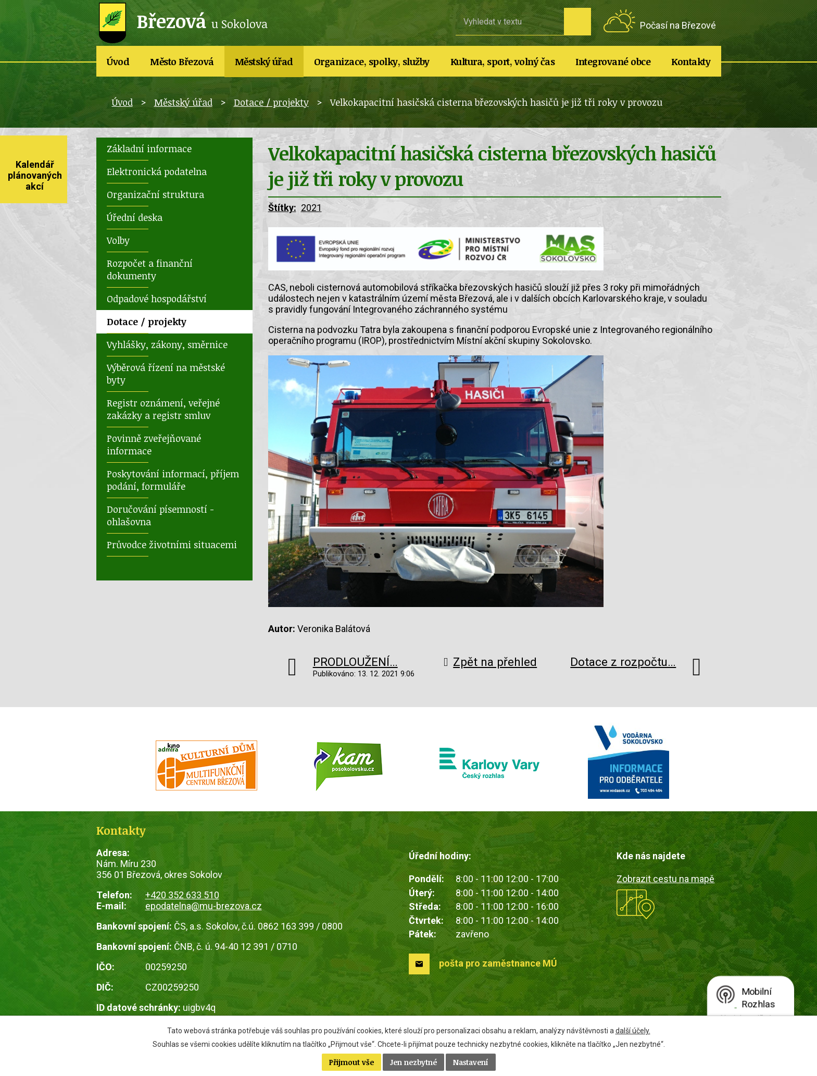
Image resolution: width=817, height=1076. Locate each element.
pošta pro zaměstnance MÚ (498, 963)
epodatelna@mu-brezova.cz (203, 905)
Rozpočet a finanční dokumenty (150, 269)
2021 (311, 207)
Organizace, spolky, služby (372, 61)
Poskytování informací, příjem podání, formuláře (173, 479)
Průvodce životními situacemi (172, 544)
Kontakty (690, 61)
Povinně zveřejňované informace (154, 444)
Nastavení (470, 1062)
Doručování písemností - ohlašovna (160, 515)
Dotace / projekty (271, 102)
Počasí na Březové (678, 25)
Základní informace (149, 148)
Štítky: (282, 207)
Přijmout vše (351, 1062)
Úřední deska (134, 217)
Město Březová (182, 61)
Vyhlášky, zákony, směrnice (167, 344)
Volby (118, 240)
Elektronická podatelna (157, 171)
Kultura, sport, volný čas (502, 61)
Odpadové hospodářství (157, 298)
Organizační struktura (155, 194)
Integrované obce (612, 61)
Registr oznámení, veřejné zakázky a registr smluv (163, 409)
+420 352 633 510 (182, 894)
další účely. (632, 1030)
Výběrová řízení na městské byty (166, 373)
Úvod (118, 61)
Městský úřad (264, 61)
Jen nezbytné (413, 1062)
